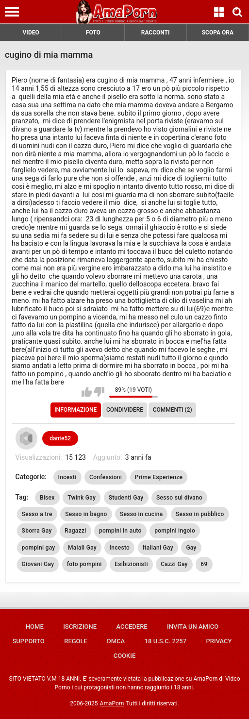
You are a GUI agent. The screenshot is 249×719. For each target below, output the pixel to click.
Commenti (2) (172, 409)
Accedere (131, 626)
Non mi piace (99, 392)
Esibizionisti (131, 564)
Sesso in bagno (86, 514)
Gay (191, 547)
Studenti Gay (126, 497)
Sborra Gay (37, 530)
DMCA (116, 641)
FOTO (93, 32)
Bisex (47, 497)
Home (35, 626)
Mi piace (87, 392)
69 (203, 564)
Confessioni (105, 477)
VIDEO (31, 32)
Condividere (124, 409)
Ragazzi (75, 530)
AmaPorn (112, 703)
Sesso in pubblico (200, 514)
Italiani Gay (158, 547)
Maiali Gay (82, 547)
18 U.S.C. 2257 (166, 641)
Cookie (125, 655)
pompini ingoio (174, 530)
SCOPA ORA (217, 32)
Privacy (219, 641)
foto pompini (84, 564)
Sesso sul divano (179, 497)
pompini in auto (120, 530)
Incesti (67, 477)
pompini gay (38, 547)
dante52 (60, 438)
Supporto (28, 641)
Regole (75, 641)
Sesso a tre (37, 514)
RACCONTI (155, 32)
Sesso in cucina (141, 514)
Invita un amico (192, 626)
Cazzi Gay (174, 564)
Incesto (119, 547)
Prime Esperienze (159, 477)
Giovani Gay (38, 564)
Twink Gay (81, 497)
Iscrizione (80, 626)
